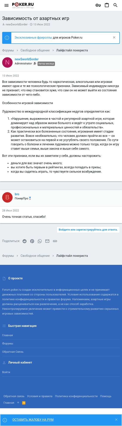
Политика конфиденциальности (76, 396)
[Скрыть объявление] (113, 38)
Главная (7, 335)
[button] (6, 5)
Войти (6, 372)
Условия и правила (40, 396)
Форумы (7, 343)
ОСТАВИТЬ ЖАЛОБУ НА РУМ (33, 419)
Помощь (105, 396)
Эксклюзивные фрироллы (34, 37)
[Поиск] (115, 5)
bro (17, 194)
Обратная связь (12, 351)
